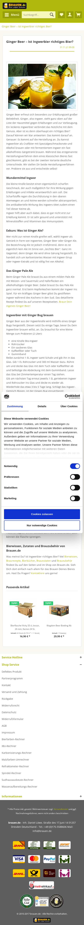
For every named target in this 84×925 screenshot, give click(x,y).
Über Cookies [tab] (69, 406)
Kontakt (6, 685)
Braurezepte (13, 560)
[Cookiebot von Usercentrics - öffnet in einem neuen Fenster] (65, 396)
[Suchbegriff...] (39, 14)
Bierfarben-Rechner (13, 739)
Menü (12, 14)
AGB (4, 725)
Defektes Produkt (12, 671)
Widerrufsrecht (10, 705)
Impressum (8, 732)
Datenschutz (9, 712)
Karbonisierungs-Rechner (17, 752)
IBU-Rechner (9, 746)
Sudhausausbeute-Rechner (17, 779)
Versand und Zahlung (14, 692)
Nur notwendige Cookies (42, 525)
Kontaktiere (37, 573)
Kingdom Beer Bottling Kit (59, 625)
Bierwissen (70, 556)
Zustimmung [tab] (15, 406)
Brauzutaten (43, 560)
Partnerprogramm (12, 678)
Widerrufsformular (13, 719)
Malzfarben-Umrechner (15, 759)
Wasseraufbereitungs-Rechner (19, 786)
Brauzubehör (64, 560)
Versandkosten (61, 809)
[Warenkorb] (78, 14)
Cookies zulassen (42, 514)
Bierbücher (28, 560)
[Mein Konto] (69, 14)
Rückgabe (7, 698)
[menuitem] (12, 14)
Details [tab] (42, 406)
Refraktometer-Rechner (15, 766)
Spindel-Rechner (11, 773)
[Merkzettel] (61, 14)
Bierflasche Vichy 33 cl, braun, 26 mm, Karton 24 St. (25, 627)
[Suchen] (51, 14)
